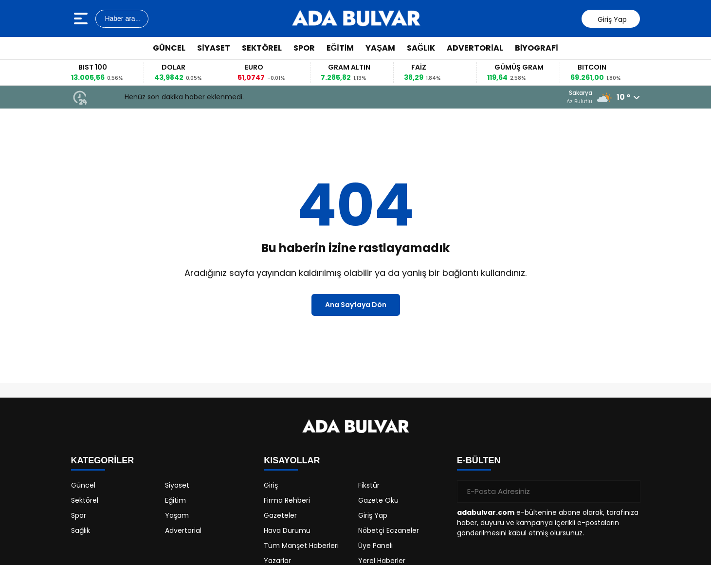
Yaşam (380, 48)
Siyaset (213, 48)
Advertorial (475, 48)
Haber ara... (122, 18)
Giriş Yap (372, 515)
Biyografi (536, 48)
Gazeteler (280, 515)
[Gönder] (629, 491)
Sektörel (262, 48)
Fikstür (369, 485)
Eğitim (340, 48)
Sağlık (421, 48)
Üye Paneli (375, 545)
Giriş (271, 485)
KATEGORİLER (102, 460)
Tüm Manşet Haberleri (301, 545)
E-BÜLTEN (479, 460)
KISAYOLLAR (292, 460)
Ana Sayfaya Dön (355, 305)
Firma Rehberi (287, 500)
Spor (304, 48)
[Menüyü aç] (82, 18)
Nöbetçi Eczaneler (388, 530)
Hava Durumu (287, 530)
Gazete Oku (378, 500)
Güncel (169, 48)
